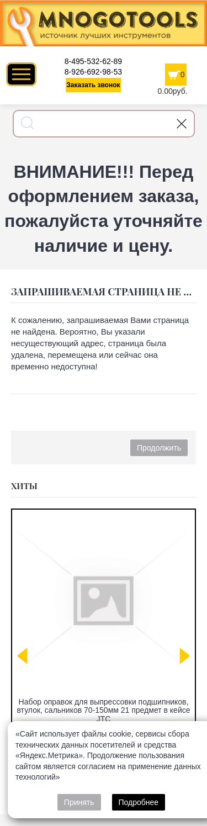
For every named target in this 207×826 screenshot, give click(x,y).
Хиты (24, 485)
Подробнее (139, 802)
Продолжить (159, 447)
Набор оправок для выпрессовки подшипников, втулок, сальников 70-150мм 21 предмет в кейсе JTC (103, 710)
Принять (79, 802)
